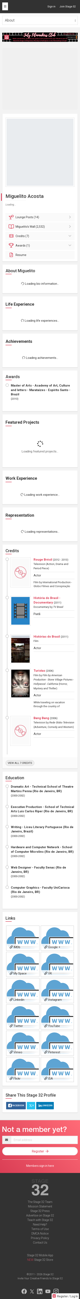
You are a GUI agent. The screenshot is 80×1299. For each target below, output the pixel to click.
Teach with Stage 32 (40, 1220)
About (10, 20)
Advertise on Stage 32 (40, 1215)
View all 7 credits (20, 762)
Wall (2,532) (41, 226)
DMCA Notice (40, 1233)
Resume (17, 254)
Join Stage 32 (68, 6)
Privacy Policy (40, 1238)
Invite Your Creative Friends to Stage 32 (40, 1278)
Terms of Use (40, 1229)
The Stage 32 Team (40, 1202)
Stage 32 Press (40, 1211)
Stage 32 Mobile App (40, 1255)
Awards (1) (41, 245)
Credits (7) (41, 236)
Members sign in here (40, 1165)
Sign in (51, 6)
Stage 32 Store (43, 1259)
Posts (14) (41, 217)
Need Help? (40, 1224)
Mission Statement (40, 1206)
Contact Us (40, 1242)
